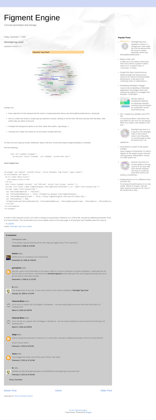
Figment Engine (32, 17)
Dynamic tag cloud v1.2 (140, 162)
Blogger (88, 412)
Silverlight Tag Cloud (80, 290)
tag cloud (22, 226)
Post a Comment (15, 380)
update (29, 226)
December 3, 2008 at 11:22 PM (24, 279)
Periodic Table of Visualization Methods (139, 100)
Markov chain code (127, 59)
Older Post (106, 390)
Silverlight (14, 226)
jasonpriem (16, 268)
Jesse (14, 354)
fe (13, 287)
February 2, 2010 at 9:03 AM (23, 346)
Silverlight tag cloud (138, 42)
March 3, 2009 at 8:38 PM (22, 327)
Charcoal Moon (18, 301)
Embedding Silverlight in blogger (132, 86)
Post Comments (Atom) (24, 396)
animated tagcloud (54, 274)
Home (58, 390)
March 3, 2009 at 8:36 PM (22, 310)
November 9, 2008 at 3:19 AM (23, 246)
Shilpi (14, 335)
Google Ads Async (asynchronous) (133, 72)
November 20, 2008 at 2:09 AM (24, 260)
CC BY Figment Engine (78, 410)
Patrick (15, 254)
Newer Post (10, 390)
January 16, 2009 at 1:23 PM (23, 294)
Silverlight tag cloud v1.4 (140, 129)
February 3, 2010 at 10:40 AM (23, 375)
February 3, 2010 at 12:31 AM (23, 360)
